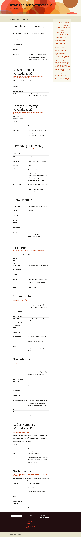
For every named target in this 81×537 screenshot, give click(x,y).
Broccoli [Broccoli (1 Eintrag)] (68, 29)
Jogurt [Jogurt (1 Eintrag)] (56, 49)
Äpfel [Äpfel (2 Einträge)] (58, 79)
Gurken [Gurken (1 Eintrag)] (61, 44)
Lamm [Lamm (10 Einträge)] (58, 53)
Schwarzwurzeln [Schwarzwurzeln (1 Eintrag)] (60, 65)
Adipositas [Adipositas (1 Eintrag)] (56, 22)
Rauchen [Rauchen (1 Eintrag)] (56, 62)
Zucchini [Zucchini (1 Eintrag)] (67, 78)
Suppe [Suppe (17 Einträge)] (68, 69)
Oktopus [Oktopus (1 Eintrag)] (58, 59)
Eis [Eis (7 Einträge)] (58, 35)
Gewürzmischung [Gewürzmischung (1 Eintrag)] (57, 41)
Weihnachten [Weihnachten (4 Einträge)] (57, 77)
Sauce (38, 202)
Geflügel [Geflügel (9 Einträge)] (56, 40)
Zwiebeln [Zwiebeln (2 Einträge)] (56, 79)
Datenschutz (31, 14)
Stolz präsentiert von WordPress (15, 534)
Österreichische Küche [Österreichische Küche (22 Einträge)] (64, 80)
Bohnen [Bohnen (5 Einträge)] (56, 29)
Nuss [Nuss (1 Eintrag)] (67, 57)
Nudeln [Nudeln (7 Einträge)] (65, 57)
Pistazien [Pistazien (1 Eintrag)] (66, 60)
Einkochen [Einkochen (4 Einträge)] (67, 34)
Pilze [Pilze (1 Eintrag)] (64, 60)
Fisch (33, 250)
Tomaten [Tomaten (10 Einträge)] (56, 72)
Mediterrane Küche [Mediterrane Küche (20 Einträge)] (59, 55)
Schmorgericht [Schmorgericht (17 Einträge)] (65, 63)
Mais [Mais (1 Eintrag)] (68, 53)
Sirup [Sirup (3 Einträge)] (69, 66)
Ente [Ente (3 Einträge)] (60, 35)
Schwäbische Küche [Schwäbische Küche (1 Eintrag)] (63, 66)
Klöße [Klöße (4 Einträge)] (66, 50)
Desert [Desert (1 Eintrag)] (58, 32)
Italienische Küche (45, 28)
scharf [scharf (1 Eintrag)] (61, 63)
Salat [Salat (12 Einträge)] (56, 63)
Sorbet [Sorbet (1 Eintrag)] (63, 67)
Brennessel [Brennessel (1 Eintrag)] (65, 29)
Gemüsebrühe (22, 200)
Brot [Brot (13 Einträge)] (59, 30)
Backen (35, 28)
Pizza (26, 77)
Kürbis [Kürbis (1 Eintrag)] (56, 53)
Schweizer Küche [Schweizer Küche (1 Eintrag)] (57, 66)
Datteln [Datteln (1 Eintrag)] (56, 32)
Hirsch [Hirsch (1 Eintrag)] (59, 46)
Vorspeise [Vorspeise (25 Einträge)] (63, 75)
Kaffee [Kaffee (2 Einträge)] (63, 49)
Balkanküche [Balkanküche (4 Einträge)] (57, 27)
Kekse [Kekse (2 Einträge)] (60, 50)
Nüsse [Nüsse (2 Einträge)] (55, 59)
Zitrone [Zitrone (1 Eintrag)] (62, 78)
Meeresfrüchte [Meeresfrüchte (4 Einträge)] (66, 55)
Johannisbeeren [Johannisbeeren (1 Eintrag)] (59, 49)
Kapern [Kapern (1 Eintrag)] (65, 49)
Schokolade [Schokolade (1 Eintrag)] (56, 65)
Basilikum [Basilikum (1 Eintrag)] (60, 27)
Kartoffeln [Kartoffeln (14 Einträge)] (57, 50)
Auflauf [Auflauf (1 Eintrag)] (60, 25)
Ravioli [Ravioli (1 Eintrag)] (59, 62)
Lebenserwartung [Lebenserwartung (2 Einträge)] (62, 53)
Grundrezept (39, 28)
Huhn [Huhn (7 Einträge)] (61, 46)
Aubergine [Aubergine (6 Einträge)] (56, 25)
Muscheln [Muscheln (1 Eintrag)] (56, 57)
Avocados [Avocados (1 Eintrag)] (62, 25)
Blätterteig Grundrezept (29, 146)
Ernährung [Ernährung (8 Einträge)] (57, 37)
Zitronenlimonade (29, 521)
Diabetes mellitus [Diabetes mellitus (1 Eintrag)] (61, 34)
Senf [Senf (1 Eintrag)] (67, 66)
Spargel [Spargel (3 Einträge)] (58, 69)
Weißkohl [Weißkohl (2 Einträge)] (67, 77)
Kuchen (43, 148)
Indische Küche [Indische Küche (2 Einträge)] (65, 46)
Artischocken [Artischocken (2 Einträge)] (60, 24)
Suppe (41, 202)
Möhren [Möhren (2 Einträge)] (59, 57)
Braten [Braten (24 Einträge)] (62, 29)
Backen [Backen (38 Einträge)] (66, 25)
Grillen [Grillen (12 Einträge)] (64, 43)
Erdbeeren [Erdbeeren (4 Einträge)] (65, 35)
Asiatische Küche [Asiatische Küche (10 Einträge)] (65, 24)
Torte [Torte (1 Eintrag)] (59, 72)
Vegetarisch (15, 30)
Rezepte (18, 14)
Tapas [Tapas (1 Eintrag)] (55, 70)
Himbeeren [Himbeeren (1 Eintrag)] (56, 46)
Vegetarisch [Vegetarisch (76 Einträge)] (58, 75)
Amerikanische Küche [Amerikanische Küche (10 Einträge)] (65, 22)
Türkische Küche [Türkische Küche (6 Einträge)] (63, 72)
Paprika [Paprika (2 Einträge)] (59, 60)
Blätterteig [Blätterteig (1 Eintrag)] (68, 27)
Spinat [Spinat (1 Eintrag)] (61, 69)
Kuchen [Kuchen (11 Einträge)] (68, 52)
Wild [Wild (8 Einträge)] (55, 78)
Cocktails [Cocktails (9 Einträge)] (62, 30)
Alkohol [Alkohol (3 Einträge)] (59, 22)
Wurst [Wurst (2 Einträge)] (57, 78)
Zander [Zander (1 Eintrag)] (59, 78)
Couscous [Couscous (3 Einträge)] (66, 30)
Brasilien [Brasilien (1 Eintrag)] (59, 29)
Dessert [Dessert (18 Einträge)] (61, 32)
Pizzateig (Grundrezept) (28, 26)
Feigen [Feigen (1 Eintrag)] (60, 37)
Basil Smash (28, 523)
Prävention (24, 14)
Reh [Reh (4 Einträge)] (60, 62)
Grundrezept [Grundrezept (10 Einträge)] (57, 44)
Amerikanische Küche (30, 28)
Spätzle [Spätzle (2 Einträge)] (63, 69)
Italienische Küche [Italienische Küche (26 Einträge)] (59, 47)
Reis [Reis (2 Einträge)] (62, 62)
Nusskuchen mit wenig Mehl (30, 517)
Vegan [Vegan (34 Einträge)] (62, 73)
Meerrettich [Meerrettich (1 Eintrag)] (56, 56)
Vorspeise (20, 30)
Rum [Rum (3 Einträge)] (68, 62)
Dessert (30, 431)
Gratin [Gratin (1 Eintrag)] (65, 41)
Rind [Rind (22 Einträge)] (64, 62)
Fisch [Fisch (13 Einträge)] (65, 37)
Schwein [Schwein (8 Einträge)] (65, 65)
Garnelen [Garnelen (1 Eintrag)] (67, 39)
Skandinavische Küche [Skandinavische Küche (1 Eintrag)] (58, 67)
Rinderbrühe (21, 359)
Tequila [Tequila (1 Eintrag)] (61, 70)
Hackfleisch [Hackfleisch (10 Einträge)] (64, 44)
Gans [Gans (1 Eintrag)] (65, 39)
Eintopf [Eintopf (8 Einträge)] (56, 35)
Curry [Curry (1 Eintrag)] (69, 30)
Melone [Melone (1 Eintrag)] (59, 56)
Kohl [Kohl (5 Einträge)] (68, 50)
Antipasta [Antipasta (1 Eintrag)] (56, 24)
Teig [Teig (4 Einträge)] (58, 70)
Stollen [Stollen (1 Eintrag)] (66, 69)
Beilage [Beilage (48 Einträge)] (64, 27)
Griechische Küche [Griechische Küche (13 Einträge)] (58, 43)
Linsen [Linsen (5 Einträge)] (66, 53)
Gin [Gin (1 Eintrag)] (60, 41)
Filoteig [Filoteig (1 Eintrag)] (62, 37)
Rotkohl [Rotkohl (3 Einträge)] (66, 62)
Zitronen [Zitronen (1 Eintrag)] (64, 78)
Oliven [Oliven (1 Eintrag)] (60, 59)
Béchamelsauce (23, 471)
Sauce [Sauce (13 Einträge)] (58, 63)
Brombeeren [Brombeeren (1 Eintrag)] (56, 30)
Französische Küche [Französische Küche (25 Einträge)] (59, 39)
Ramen (27, 519)
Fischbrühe (20, 248)
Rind (46, 362)
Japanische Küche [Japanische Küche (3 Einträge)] (66, 47)
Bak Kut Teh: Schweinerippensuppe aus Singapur (30, 526)
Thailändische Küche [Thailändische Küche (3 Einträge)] (65, 70)
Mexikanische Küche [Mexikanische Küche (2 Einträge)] (64, 56)
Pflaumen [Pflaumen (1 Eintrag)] (61, 60)
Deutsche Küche (34, 76)
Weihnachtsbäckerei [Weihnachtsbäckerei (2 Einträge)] (62, 77)
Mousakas (22, 480)
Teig (28, 77)
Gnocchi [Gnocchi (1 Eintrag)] (62, 41)
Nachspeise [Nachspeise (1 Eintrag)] (62, 57)
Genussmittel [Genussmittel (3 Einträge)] (60, 40)
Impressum (12, 14)
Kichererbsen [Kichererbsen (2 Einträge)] (63, 50)
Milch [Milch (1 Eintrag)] (68, 56)
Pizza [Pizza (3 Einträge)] (69, 60)
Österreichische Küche (17, 300)
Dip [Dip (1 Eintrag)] (64, 34)
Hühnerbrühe (22, 296)
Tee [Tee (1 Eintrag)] (57, 70)
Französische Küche (40, 76)
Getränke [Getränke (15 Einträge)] (65, 40)
